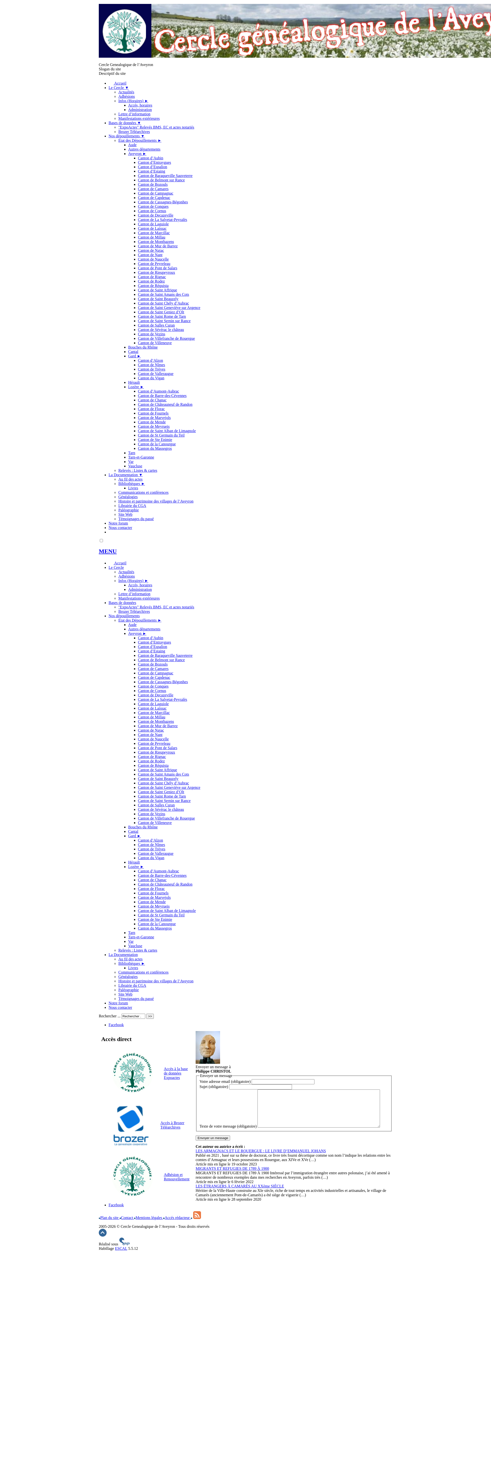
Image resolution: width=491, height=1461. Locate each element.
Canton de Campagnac (155, 193)
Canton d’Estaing (151, 171)
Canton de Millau (151, 237)
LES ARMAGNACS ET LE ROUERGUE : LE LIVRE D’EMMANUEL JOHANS (261, 1163)
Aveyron (137, 154)
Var (131, 462)
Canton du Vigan (151, 378)
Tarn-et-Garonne (141, 457)
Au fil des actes (130, 479)
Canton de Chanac (152, 400)
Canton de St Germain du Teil (161, 435)
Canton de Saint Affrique (157, 290)
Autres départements (144, 149)
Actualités (126, 92)
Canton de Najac (151, 250)
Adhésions (126, 96)
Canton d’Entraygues (154, 162)
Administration (140, 110)
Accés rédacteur (177, 1213)
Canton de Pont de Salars (157, 268)
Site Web (125, 514)
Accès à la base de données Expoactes (176, 1073)
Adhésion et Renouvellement (177, 1177)
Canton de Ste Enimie (155, 440)
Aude (132, 145)
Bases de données (125, 123)
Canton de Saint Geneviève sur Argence (169, 308)
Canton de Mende (152, 422)
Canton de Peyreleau (154, 264)
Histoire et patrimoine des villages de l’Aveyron (155, 501)
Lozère (136, 387)
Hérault (134, 382)
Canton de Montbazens (156, 242)
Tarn (131, 453)
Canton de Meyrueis (154, 426)
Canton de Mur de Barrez (158, 246)
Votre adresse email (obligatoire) (225, 1081)
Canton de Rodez (151, 281)
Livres (133, 488)
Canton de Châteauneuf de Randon (165, 404)
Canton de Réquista (153, 286)
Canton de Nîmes (151, 365)
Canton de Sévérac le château (161, 330)
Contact (127, 1213)
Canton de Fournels (153, 413)
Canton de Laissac (152, 228)
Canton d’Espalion (152, 167)
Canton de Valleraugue (155, 374)
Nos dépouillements (127, 136)
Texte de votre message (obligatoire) (228, 1091)
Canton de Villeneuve (155, 343)
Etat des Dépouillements (139, 140)
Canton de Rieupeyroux (156, 272)
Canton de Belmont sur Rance (161, 180)
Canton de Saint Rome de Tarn (162, 316)
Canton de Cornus (152, 211)
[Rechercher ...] (133, 1016)
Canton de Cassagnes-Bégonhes (163, 202)
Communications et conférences (143, 492)
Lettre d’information (134, 114)
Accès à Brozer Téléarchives (172, 1125)
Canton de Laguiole (153, 224)
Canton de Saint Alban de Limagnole (167, 431)
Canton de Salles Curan (156, 325)
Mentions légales (148, 1213)
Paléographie (128, 510)
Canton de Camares (153, 189)
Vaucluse (135, 466)
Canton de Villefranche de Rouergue (166, 338)
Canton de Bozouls (153, 184)
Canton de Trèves (151, 369)
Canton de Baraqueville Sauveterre (165, 176)
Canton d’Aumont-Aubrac (158, 391)
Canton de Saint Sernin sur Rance (164, 321)
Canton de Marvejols (154, 418)
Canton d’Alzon (150, 360)
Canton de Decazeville (155, 215)
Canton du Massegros (155, 448)
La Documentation (126, 475)
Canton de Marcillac (154, 233)
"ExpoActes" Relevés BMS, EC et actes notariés (156, 127)
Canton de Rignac (152, 277)
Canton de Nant (150, 255)
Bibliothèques (131, 484)
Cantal (133, 352)
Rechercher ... (110, 1016)
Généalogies (128, 497)
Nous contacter (120, 528)
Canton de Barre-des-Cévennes (162, 396)
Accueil (117, 83)
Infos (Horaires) (133, 101)
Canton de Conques (153, 206)
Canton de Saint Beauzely (158, 299)
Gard (134, 356)
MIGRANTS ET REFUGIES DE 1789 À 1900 (232, 1180)
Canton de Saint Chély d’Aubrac (163, 303)
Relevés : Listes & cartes (137, 470)
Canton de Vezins (151, 334)
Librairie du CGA (132, 506)
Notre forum (118, 523)
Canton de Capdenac (154, 198)
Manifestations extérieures (139, 118)
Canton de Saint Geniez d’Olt (161, 312)
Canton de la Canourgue (157, 444)
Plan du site (109, 1213)
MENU (108, 551)
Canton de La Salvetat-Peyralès (162, 220)
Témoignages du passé (136, 519)
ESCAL (121, 1253)
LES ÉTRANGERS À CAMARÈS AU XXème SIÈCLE (240, 1198)
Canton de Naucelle (153, 259)
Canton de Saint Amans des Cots (163, 294)
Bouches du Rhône (143, 347)
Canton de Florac (151, 409)
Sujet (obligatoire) (214, 1087)
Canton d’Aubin (150, 158)
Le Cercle (119, 88)
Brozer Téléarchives (134, 132)
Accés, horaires (140, 105)
